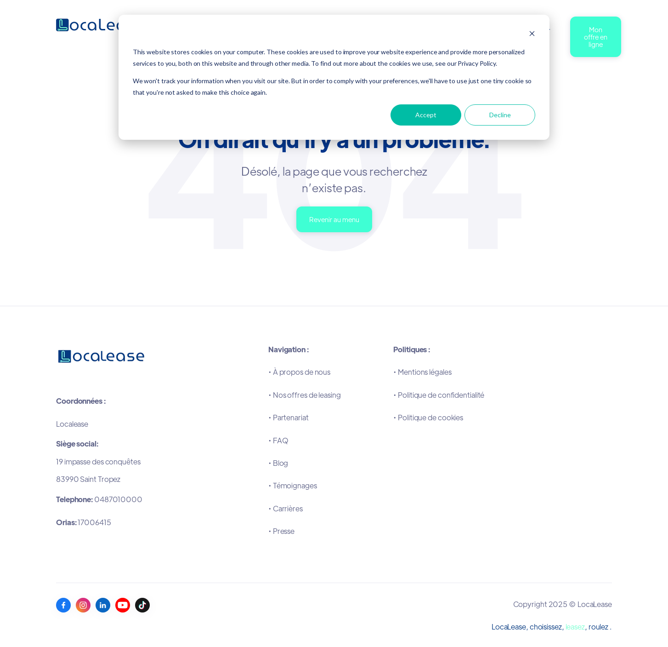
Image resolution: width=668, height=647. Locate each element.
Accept (425, 115)
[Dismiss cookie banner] (532, 34)
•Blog (278, 463)
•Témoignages (292, 485)
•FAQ (278, 440)
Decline (500, 115)
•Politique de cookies (428, 417)
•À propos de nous (299, 372)
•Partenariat (288, 417)
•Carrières (285, 508)
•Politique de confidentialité (438, 395)
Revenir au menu (334, 219)
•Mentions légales (422, 372)
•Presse (281, 531)
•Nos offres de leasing (304, 395)
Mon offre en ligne (595, 36)
